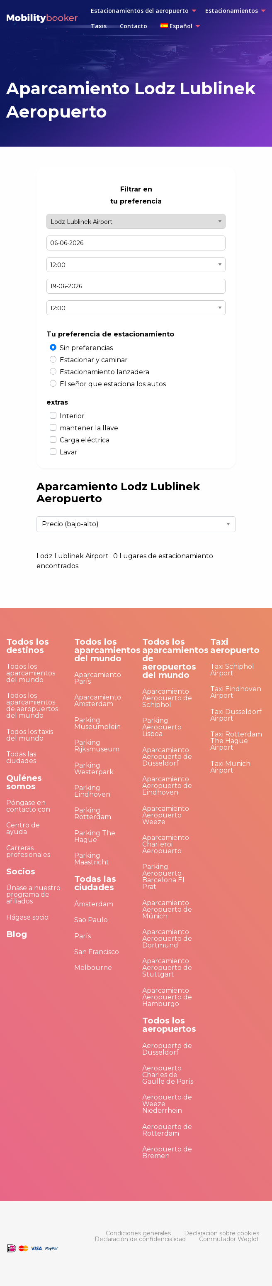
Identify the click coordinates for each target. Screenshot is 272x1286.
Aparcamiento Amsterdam (97, 700)
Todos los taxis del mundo (29, 735)
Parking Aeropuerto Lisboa (162, 727)
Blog (16, 934)
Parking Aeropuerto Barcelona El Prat (163, 877)
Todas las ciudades (21, 757)
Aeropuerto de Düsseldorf (167, 1049)
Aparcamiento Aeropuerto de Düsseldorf (167, 756)
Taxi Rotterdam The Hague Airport (236, 740)
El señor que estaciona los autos (113, 384)
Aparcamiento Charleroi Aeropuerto (165, 844)
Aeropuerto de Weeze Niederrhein (167, 1103)
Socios (20, 871)
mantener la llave (89, 428)
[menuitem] (141, 10)
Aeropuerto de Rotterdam (167, 1130)
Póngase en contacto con (28, 806)
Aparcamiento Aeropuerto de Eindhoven (167, 785)
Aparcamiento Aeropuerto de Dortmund (167, 938)
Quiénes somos (24, 782)
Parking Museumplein (97, 723)
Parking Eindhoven (92, 791)
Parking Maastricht (91, 859)
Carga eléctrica (84, 440)
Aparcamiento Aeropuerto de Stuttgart (167, 967)
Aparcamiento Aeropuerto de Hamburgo (167, 997)
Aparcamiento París (97, 678)
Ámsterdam (93, 904)
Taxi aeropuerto (235, 646)
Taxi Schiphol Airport (232, 670)
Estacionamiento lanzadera (104, 372)
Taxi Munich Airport (230, 767)
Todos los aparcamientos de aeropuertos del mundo (32, 705)
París (82, 936)
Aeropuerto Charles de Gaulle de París (167, 1074)
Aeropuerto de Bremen (167, 1152)
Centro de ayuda (23, 828)
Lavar (69, 452)
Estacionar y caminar (94, 360)
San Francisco (96, 952)
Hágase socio (27, 917)
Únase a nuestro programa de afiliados (33, 894)
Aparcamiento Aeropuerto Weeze (165, 815)
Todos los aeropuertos (169, 1025)
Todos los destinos (27, 646)
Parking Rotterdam (92, 813)
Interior (72, 416)
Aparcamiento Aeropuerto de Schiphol (167, 698)
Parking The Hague (94, 836)
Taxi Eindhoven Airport (235, 692)
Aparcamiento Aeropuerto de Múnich (167, 909)
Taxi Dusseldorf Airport (236, 715)
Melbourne (93, 968)
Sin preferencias (86, 348)
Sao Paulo (91, 920)
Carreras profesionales (28, 851)
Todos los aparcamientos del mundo (30, 673)
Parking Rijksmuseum (96, 746)
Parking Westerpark (94, 768)
